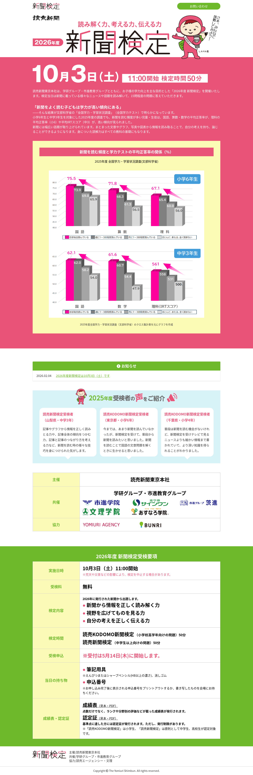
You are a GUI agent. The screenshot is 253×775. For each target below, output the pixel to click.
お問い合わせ (199, 6)
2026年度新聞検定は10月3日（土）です (83, 375)
